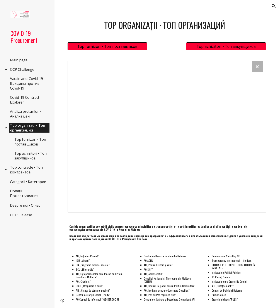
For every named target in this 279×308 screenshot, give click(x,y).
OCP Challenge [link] (22, 69)
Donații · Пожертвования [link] (24, 193)
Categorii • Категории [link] (28, 181)
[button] (274, 6)
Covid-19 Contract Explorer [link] (24, 100)
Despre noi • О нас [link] (25, 205)
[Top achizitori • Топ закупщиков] (226, 46)
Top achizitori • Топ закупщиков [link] (30, 156)
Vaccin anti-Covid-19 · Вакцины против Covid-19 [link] (27, 83)
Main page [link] (18, 60)
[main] (166, 25)
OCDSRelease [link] (21, 215)
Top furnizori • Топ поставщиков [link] (30, 142)
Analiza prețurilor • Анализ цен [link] (25, 114)
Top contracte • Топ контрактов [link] (26, 170)
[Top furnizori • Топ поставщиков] (107, 46)
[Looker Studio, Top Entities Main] (167, 137)
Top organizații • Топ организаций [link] (27, 128)
